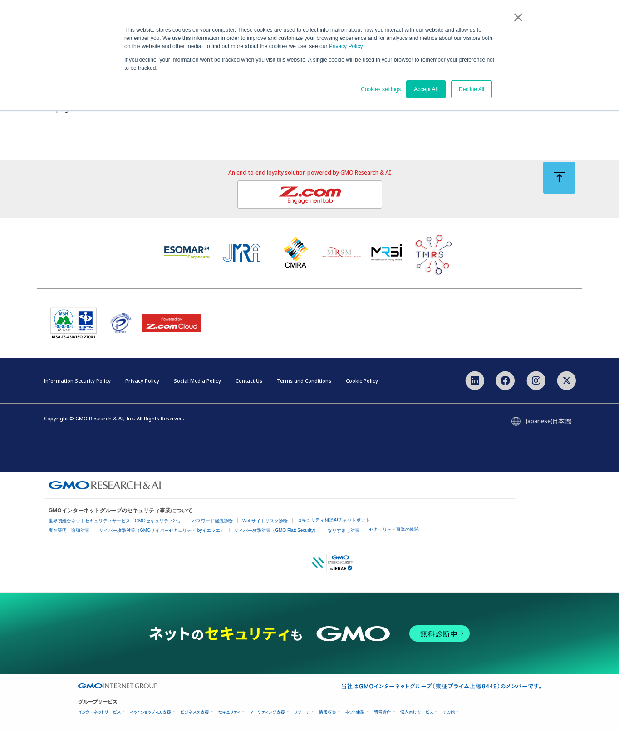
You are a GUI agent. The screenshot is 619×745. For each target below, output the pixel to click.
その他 (448, 725)
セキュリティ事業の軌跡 (394, 542)
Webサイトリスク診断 (265, 533)
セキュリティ (229, 725)
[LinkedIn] (475, 394)
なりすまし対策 (343, 543)
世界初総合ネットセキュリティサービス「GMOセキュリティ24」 (115, 533)
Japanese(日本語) (549, 434)
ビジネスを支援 (194, 725)
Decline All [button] (471, 89)
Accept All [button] (426, 89)
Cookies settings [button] (381, 89)
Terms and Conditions (304, 395)
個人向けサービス (416, 725)
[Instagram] (536, 394)
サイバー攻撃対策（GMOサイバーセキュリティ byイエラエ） (162, 543)
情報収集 (327, 725)
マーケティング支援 (267, 725)
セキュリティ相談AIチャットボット (333, 533)
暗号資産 (382, 725)
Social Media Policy (197, 395)
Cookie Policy (362, 395)
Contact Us (249, 395)
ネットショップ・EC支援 (150, 725)
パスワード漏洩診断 (212, 533)
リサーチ (302, 725)
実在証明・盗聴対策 (69, 543)
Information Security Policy (77, 395)
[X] (567, 394)
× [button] (518, 17)
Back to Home (203, 125)
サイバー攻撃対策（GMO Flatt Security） (276, 543)
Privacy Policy (346, 46)
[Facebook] (505, 394)
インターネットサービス (99, 725)
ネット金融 (355, 725)
